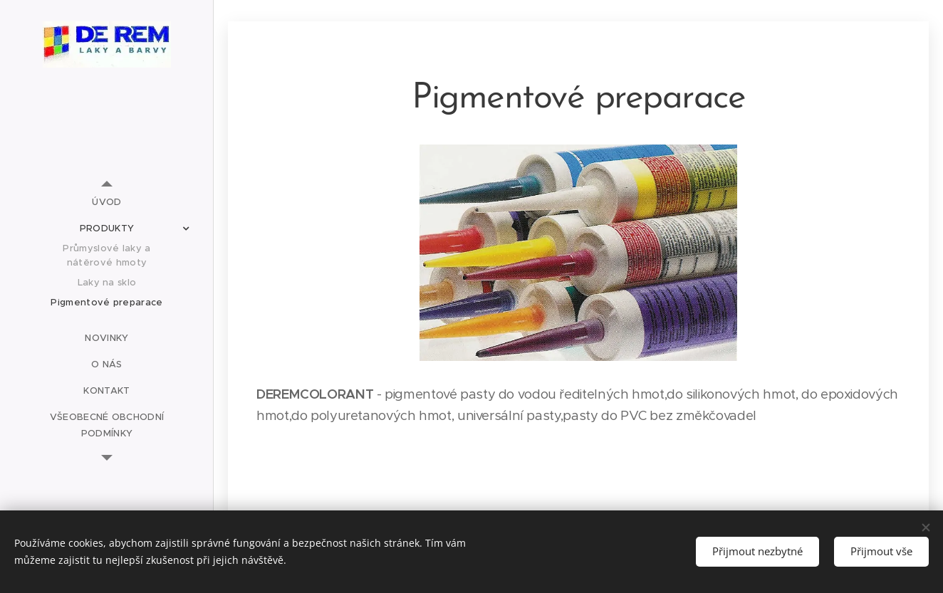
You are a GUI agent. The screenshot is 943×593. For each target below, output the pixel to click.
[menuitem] (106, 202)
